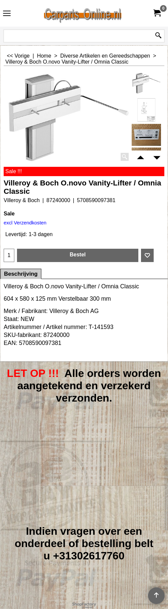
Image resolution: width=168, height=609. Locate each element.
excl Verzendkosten (25, 222)
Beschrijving (21, 274)
